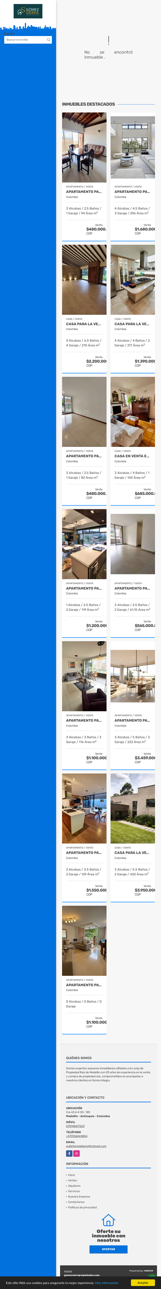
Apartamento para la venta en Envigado (84, 192)
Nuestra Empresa (79, 1196)
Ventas (72, 1180)
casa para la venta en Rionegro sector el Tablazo (133, 853)
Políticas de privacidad (82, 1207)
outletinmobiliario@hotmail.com (86, 1146)
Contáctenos (76, 1202)
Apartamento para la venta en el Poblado (133, 192)
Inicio (71, 1175)
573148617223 (75, 1126)
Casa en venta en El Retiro (133, 456)
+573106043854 (77, 1136)
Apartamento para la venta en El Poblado (84, 720)
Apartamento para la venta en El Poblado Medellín (84, 853)
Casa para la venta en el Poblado (133, 324)
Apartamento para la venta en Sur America (84, 456)
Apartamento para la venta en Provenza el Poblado (84, 588)
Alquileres (74, 1186)
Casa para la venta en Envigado (84, 324)
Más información (106, 1283)
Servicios (74, 1191)
